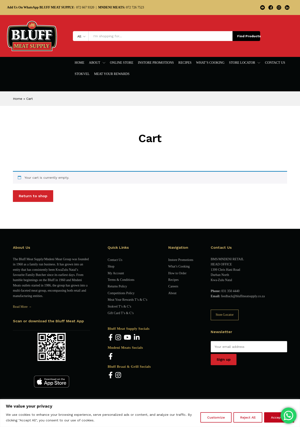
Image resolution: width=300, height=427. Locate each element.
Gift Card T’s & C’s (121, 313)
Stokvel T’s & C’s (119, 306)
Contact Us (275, 62)
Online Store (121, 62)
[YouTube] (127, 337)
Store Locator (225, 314)
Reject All (247, 417)
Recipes (184, 62)
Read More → (22, 306)
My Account (116, 273)
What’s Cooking (210, 62)
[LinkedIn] (137, 337)
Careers (173, 286)
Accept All (279, 417)
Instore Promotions (156, 62)
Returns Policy (117, 286)
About (172, 293)
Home (79, 62)
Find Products (248, 36)
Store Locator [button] (242, 62)
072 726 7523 (121, 7)
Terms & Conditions (121, 280)
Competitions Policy (121, 293)
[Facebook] (111, 337)
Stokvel (82, 74)
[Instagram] (118, 337)
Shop (111, 266)
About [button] (94, 62)
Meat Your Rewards (112, 74)
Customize (216, 417)
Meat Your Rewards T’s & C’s (127, 299)
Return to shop (33, 196)
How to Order (177, 273)
